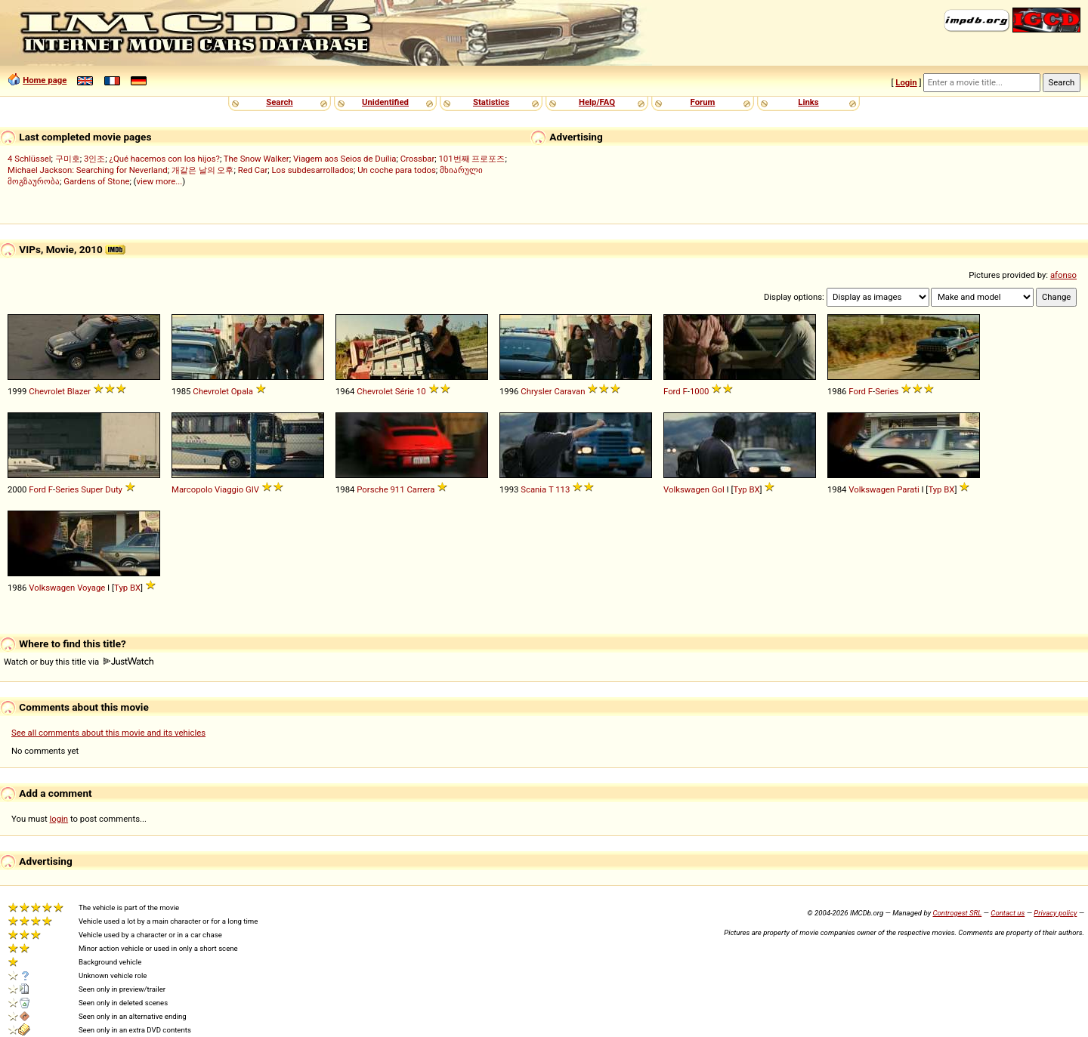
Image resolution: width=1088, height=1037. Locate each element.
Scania (533, 489)
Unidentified (385, 102)
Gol (718, 489)
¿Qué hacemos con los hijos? (165, 158)
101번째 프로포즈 (471, 158)
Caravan (569, 391)
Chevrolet (47, 391)
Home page (44, 80)
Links (808, 102)
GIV (252, 489)
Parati (908, 489)
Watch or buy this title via (78, 661)
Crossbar (417, 158)
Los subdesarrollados (312, 170)
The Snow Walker (256, 158)
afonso (1063, 275)
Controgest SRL (956, 913)
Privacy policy (1055, 913)
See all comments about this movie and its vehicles (108, 732)
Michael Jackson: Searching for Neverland (88, 170)
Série (404, 391)
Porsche (372, 489)
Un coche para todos (396, 170)
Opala (242, 391)
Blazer (79, 391)
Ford (672, 391)
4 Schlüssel (29, 158)
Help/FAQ (597, 102)
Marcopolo (192, 489)
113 (562, 489)
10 (421, 391)
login (59, 818)
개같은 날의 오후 (203, 170)
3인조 (94, 158)
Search (279, 102)
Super (92, 489)
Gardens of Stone (96, 181)
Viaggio (229, 489)
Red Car (253, 170)
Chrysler (536, 391)
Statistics (491, 102)
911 (398, 489)
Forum (703, 102)
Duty (113, 489)
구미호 (67, 158)
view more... (160, 181)
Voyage (91, 587)
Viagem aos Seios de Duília (345, 158)
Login (905, 82)
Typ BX (747, 489)
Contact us (1008, 913)
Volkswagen (686, 489)
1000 (699, 391)
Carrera (420, 489)
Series (886, 391)
